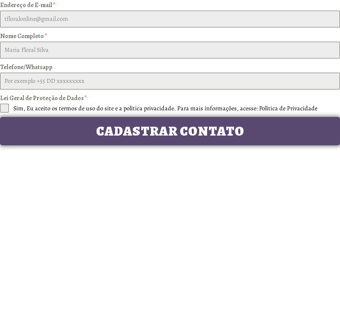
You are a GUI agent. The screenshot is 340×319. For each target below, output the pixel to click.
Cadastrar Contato (170, 131)
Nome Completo (23, 36)
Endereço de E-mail (28, 5)
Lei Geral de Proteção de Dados (43, 98)
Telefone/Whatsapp (26, 67)
